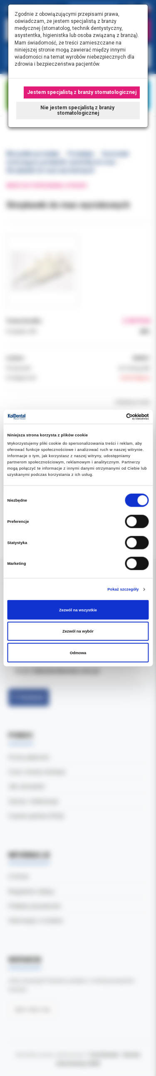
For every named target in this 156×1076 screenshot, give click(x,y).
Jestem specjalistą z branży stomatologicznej (81, 92)
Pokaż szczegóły (123, 589)
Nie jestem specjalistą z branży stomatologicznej (78, 110)
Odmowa (78, 652)
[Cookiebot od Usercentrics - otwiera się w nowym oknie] (113, 417)
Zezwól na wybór (78, 631)
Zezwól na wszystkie (78, 610)
